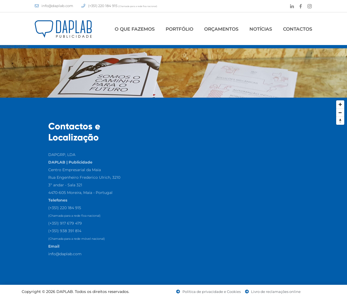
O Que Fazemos (135, 29)
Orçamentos (221, 29)
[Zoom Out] (340, 112)
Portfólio (179, 29)
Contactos (297, 29)
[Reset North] (340, 121)
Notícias (260, 29)
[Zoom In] (340, 104)
